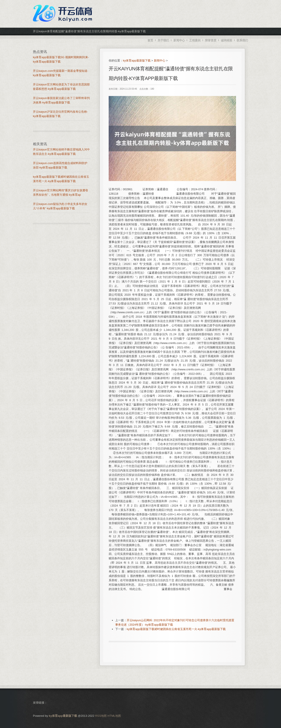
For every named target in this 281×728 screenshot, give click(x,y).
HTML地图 (114, 715)
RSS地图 (101, 715)
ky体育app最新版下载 (137, 60)
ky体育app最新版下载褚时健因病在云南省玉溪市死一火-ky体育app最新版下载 (176, 629)
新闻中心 (159, 60)
